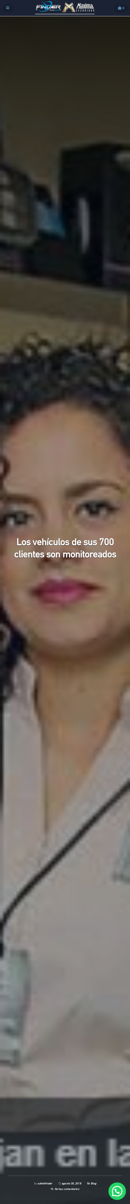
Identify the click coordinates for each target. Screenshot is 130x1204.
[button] (117, 1191)
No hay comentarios (67, 1189)
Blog (93, 1183)
